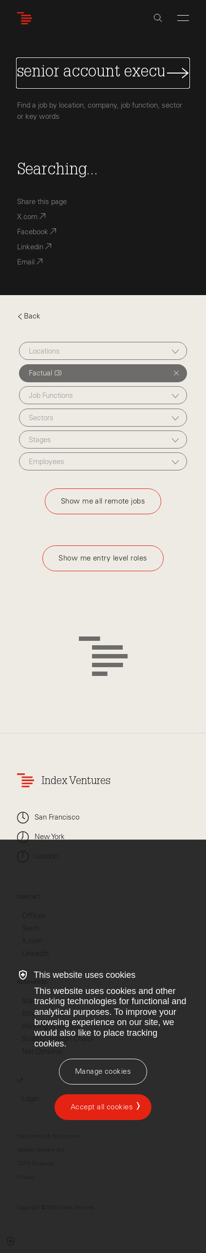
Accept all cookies (102, 1107)
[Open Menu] (183, 18)
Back (28, 316)
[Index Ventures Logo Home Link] (27, 18)
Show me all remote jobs (103, 501)
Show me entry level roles (102, 558)
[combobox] (103, 351)
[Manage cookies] (103, 1072)
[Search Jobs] (103, 73)
